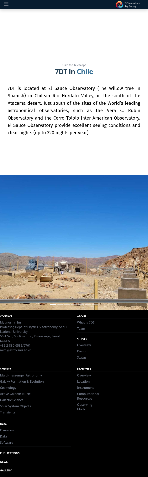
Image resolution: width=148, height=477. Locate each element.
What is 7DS (85, 322)
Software (6, 442)
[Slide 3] (67, 304)
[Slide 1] (53, 304)
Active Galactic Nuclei (15, 394)
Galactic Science (12, 400)
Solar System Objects (15, 406)
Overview (84, 345)
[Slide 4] (74, 304)
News (4, 462)
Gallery (6, 470)
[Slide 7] (95, 304)
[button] (11, 242)
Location (83, 381)
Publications (9, 453)
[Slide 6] (88, 304)
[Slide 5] (81, 304)
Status (81, 357)
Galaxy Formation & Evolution (22, 381)
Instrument (85, 388)
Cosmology (8, 388)
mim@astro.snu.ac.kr (15, 350)
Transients (7, 412)
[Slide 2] (60, 304)
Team (81, 328)
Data (3, 436)
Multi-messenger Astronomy (21, 375)
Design (82, 351)
